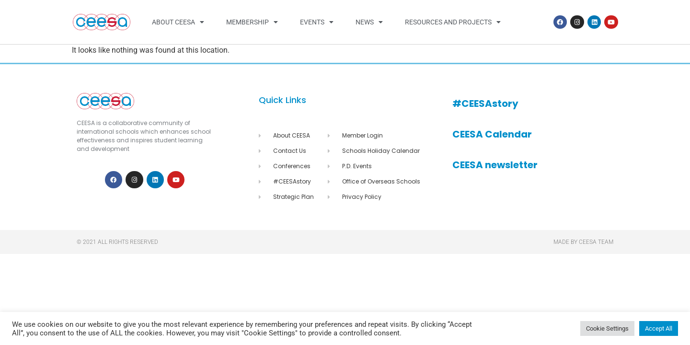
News (369, 22)
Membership (252, 22)
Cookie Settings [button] (607, 328)
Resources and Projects (453, 22)
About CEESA (178, 22)
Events (317, 22)
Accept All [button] (658, 328)
